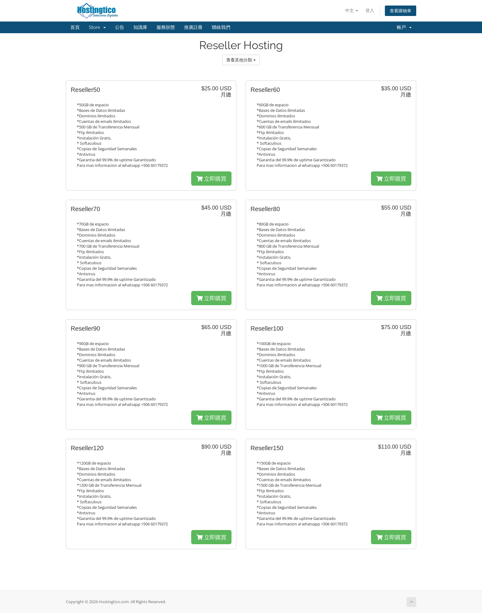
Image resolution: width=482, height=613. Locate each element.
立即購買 (211, 178)
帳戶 (404, 27)
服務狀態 (165, 27)
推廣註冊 (193, 27)
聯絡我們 (221, 27)
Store (97, 27)
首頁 (75, 27)
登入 (369, 10)
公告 (119, 27)
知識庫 (140, 27)
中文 (351, 10)
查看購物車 (400, 11)
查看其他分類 (241, 60)
